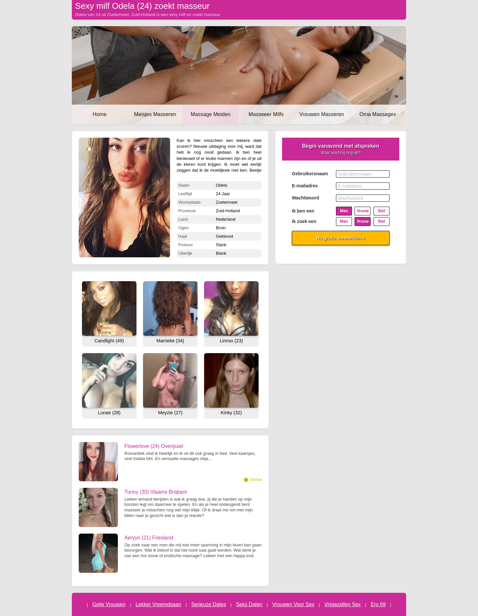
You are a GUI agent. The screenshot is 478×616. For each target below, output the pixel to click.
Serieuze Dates (208, 604)
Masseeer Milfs (266, 114)
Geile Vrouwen (109, 604)
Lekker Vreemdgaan (158, 604)
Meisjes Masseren (155, 114)
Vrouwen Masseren (321, 114)
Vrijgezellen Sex (342, 604)
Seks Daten (249, 604)
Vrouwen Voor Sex (293, 604)
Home (100, 114)
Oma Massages (377, 114)
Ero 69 (378, 604)
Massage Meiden (211, 114)
